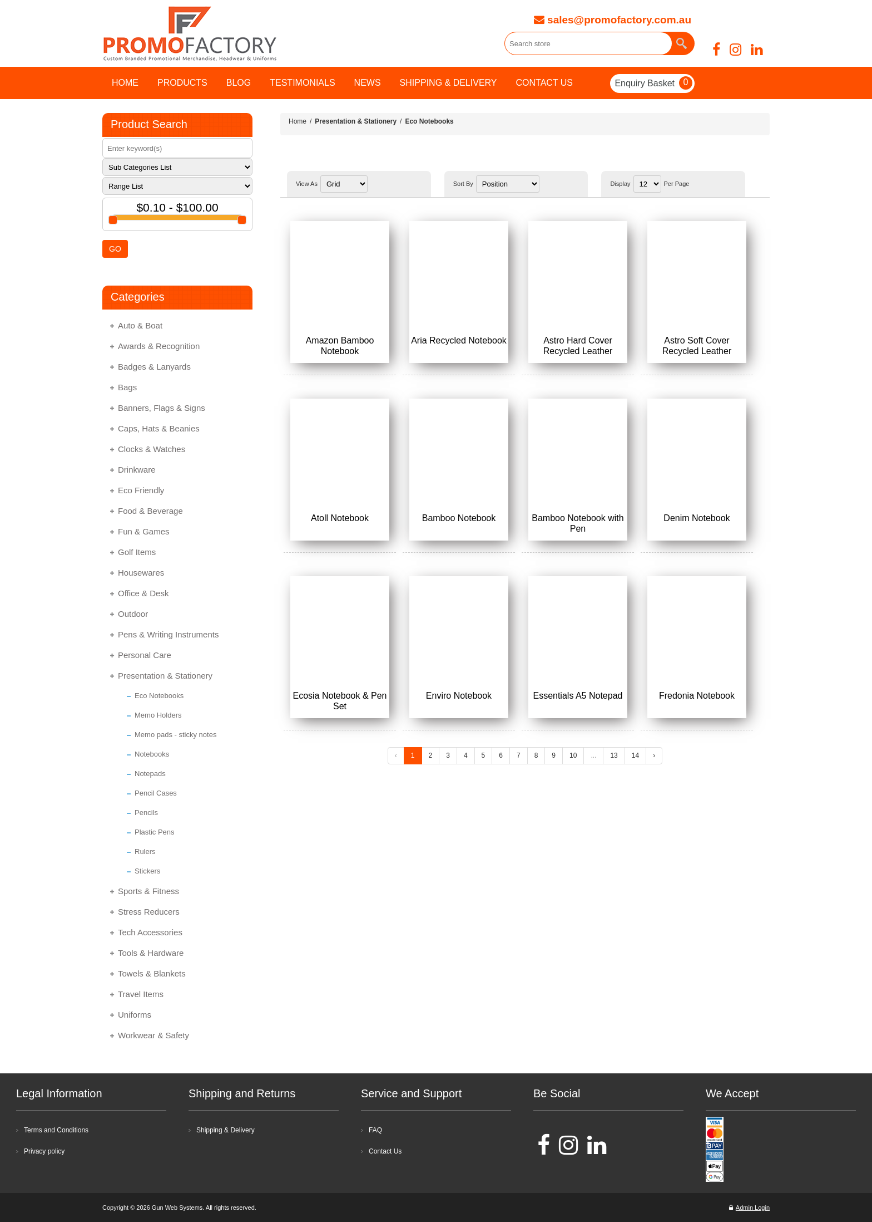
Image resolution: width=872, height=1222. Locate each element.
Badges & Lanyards (154, 366)
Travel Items (141, 994)
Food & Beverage (150, 511)
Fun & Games (144, 531)
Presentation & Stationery (165, 675)
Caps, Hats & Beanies (159, 428)
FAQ (375, 1130)
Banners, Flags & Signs (161, 408)
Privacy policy (44, 1151)
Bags (127, 387)
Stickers (147, 871)
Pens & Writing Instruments (168, 634)
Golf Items (137, 552)
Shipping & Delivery (225, 1130)
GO (115, 248)
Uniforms (134, 1014)
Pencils (146, 812)
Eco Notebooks (159, 695)
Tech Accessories (150, 932)
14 (635, 755)
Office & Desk (143, 593)
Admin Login (749, 1207)
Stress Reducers (149, 911)
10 (573, 755)
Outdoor (133, 614)
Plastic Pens (155, 832)
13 (613, 755)
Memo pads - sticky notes (175, 734)
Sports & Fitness (148, 891)
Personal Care (144, 655)
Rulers (145, 851)
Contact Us (385, 1151)
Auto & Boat (140, 325)
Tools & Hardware (151, 953)
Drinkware (137, 469)
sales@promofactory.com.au (612, 20)
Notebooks (152, 754)
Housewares (141, 572)
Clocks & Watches (151, 449)
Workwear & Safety (153, 1035)
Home (297, 121)
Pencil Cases (156, 793)
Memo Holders (158, 715)
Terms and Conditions (56, 1130)
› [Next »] (654, 755)
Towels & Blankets (152, 973)
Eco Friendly (141, 490)
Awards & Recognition (159, 346)
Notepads (150, 773)
